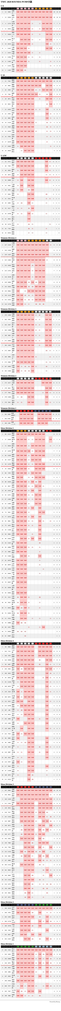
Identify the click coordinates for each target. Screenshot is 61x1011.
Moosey (58, 1001)
